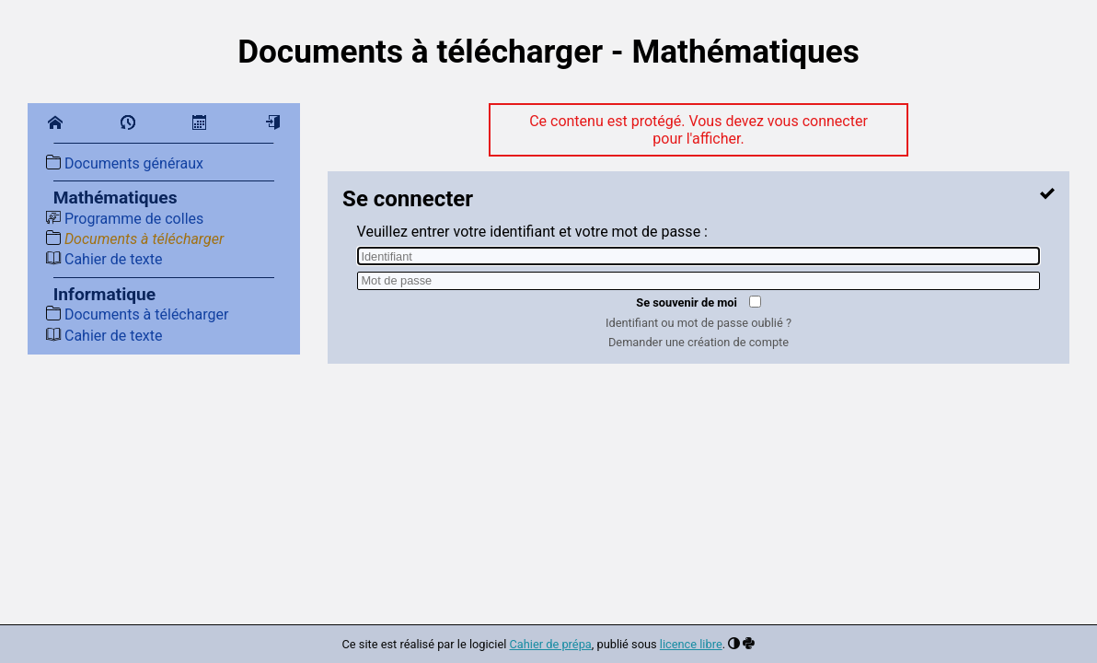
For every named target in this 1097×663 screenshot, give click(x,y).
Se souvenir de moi (686, 302)
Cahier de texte (104, 259)
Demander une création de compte (698, 342)
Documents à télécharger (135, 239)
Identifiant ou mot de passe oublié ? (698, 323)
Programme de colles (124, 218)
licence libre (691, 644)
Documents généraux (124, 163)
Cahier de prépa (551, 644)
